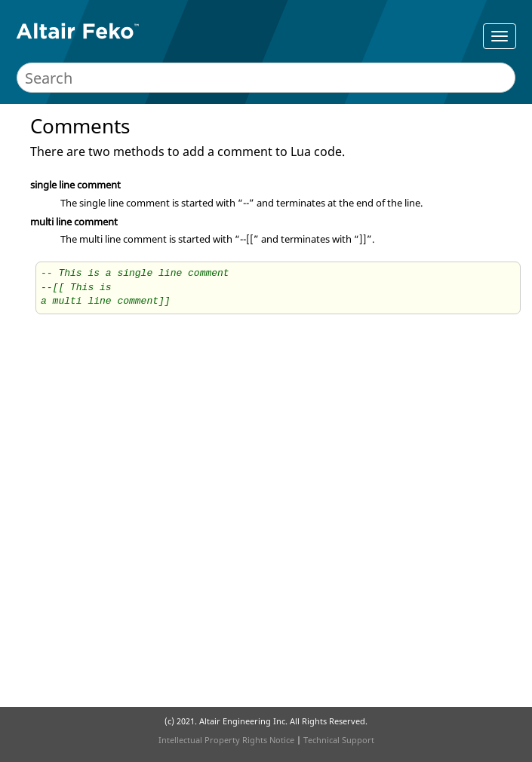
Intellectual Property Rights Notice (226, 739)
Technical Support (338, 739)
